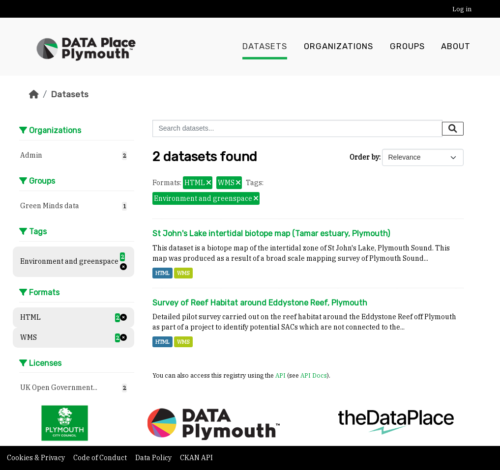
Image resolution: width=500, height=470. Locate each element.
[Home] (34, 94)
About (456, 47)
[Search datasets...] (297, 128)
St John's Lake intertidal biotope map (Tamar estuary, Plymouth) (271, 233)
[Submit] (453, 129)
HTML (162, 273)
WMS (183, 273)
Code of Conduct (100, 457)
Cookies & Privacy (36, 457)
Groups (407, 47)
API (280, 375)
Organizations (338, 47)
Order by (364, 157)
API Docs (313, 375)
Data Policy (154, 457)
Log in (461, 9)
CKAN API (196, 457)
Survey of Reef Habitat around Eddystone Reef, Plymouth (259, 302)
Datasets (264, 47)
